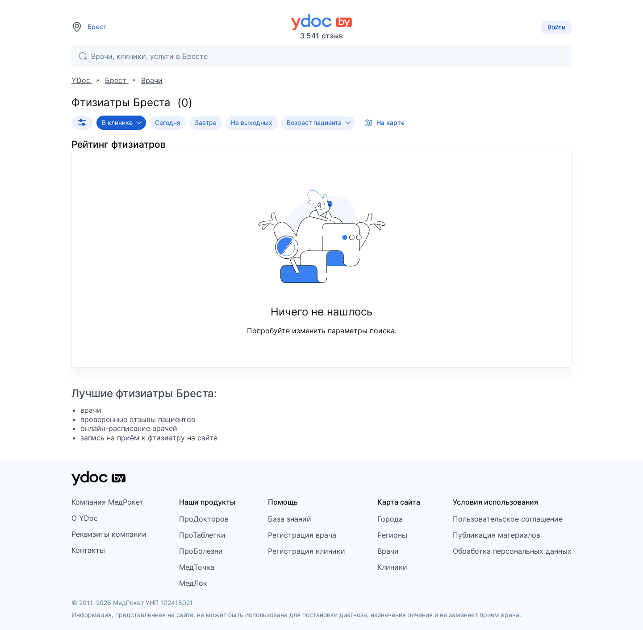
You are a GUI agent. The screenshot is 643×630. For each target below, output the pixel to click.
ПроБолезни (201, 551)
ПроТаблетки (202, 535)
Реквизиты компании (108, 534)
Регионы (392, 535)
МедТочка (196, 567)
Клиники (392, 567)
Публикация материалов (496, 535)
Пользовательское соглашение (508, 518)
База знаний (289, 518)
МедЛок (193, 583)
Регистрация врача (302, 535)
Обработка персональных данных (512, 551)
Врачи (388, 551)
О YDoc (84, 518)
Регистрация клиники (306, 551)
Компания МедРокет (107, 501)
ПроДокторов (204, 518)
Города (390, 518)
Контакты (88, 550)
